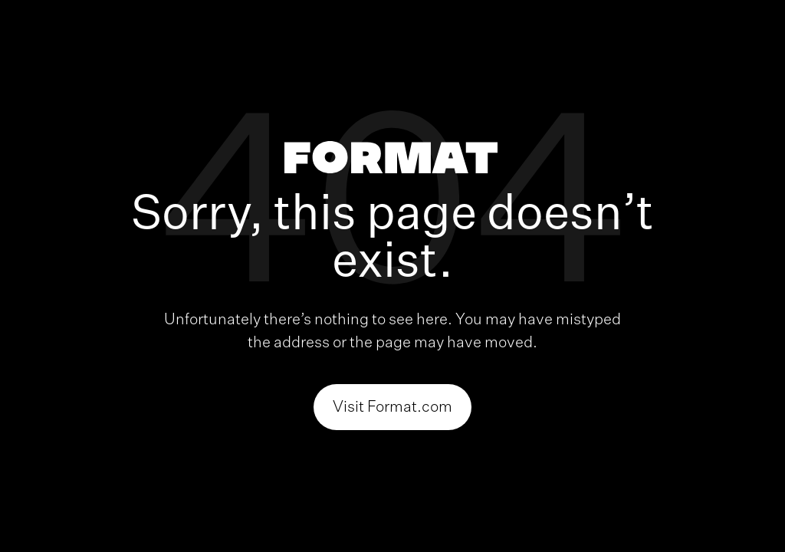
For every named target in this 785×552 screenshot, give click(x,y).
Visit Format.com (392, 407)
